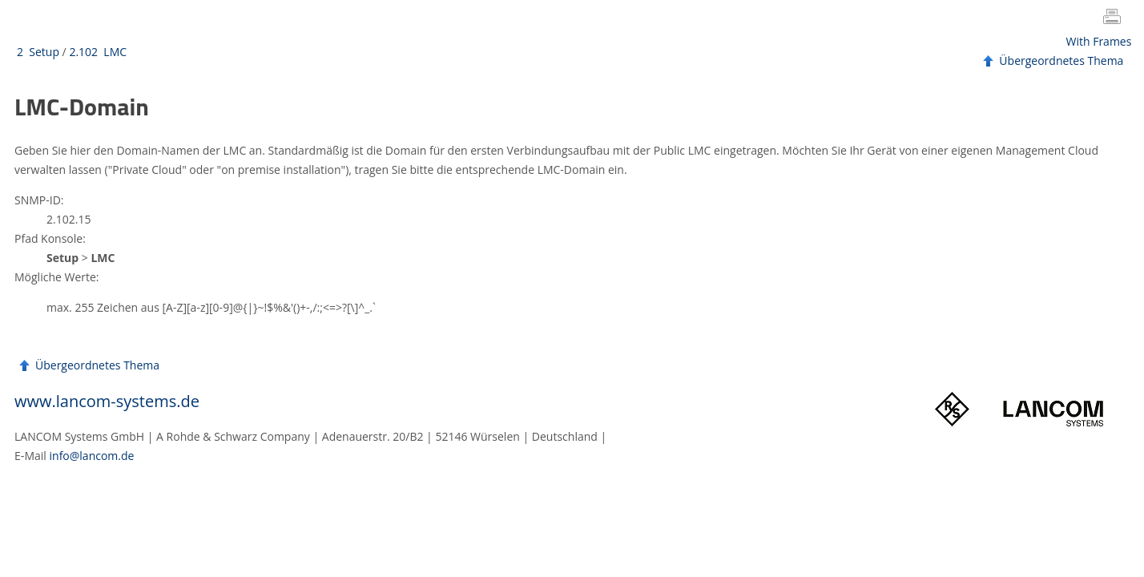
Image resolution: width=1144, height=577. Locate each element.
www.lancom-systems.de (106, 401)
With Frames (1099, 41)
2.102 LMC (98, 51)
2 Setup (38, 51)
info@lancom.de (92, 455)
